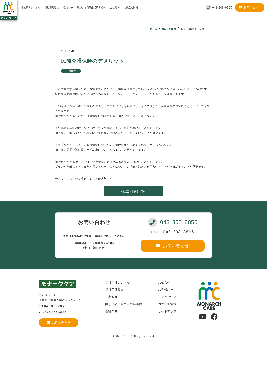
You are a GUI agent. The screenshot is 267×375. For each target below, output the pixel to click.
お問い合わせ (250, 7)
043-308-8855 (219, 7)
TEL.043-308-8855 (52, 306)
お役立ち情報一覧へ (133, 191)
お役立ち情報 (131, 7)
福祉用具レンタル (30, 7)
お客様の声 (165, 290)
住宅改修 (68, 7)
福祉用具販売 (52, 7)
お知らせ (164, 282)
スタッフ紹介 (167, 297)
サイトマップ (167, 311)
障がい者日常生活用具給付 (91, 7)
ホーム (153, 29)
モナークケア (126, 336)
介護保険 (71, 71)
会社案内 (114, 7)
